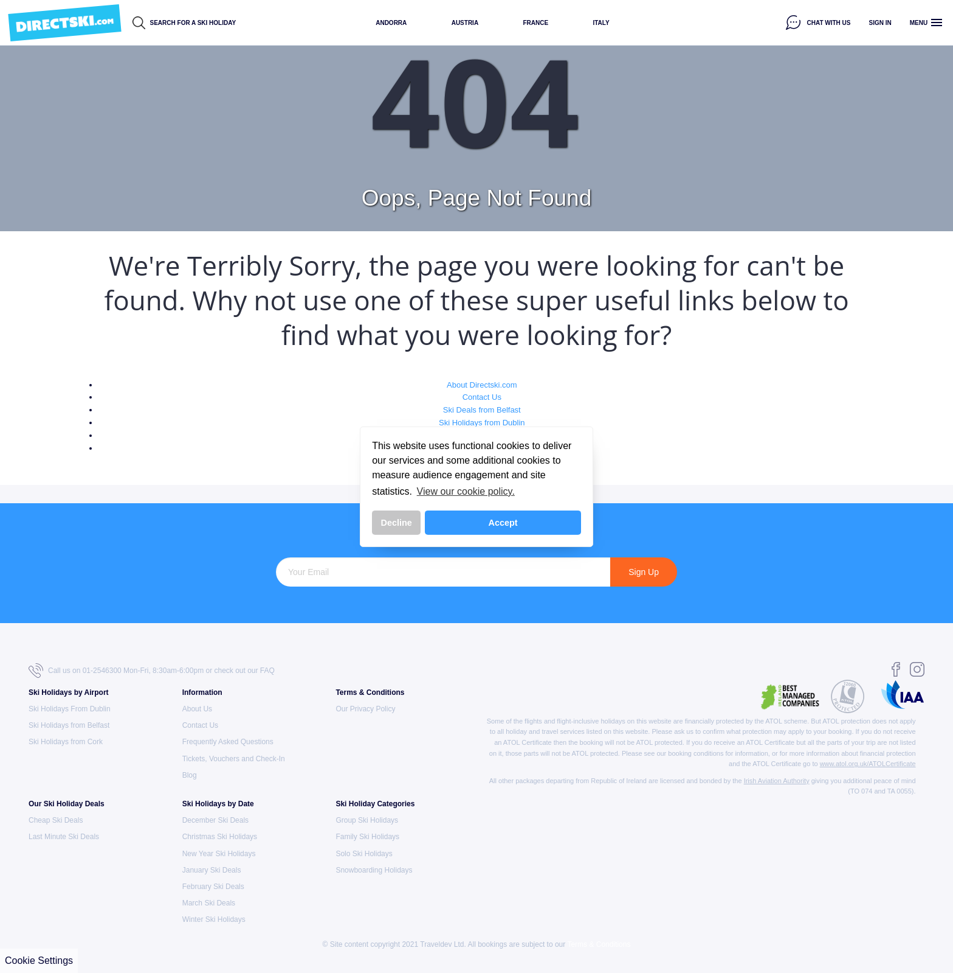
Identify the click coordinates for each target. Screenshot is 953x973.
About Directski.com (482, 384)
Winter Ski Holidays (214, 919)
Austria (465, 22)
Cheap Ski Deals (56, 820)
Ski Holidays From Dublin (70, 709)
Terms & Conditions (369, 692)
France (535, 22)
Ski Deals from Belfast (482, 409)
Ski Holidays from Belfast (69, 725)
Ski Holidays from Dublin (482, 422)
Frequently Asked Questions (228, 742)
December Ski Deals (215, 820)
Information (202, 692)
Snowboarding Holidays (373, 870)
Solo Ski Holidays (363, 853)
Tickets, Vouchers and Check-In (233, 759)
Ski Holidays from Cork (66, 742)
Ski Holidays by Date (218, 804)
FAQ (267, 670)
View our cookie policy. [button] (466, 491)
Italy (601, 22)
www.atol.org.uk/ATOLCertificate (868, 763)
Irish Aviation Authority (777, 780)
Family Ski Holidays (367, 836)
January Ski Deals (211, 870)
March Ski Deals (208, 903)
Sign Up (643, 572)
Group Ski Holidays (366, 820)
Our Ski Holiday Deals (67, 804)
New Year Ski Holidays (219, 853)
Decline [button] (396, 523)
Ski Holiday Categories (375, 804)
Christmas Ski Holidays (219, 836)
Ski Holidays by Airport (69, 692)
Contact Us (482, 397)
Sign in (880, 22)
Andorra (391, 22)
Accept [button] (503, 523)
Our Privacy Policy (365, 709)
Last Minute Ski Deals (64, 836)
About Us (197, 709)
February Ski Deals (213, 886)
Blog (189, 775)
